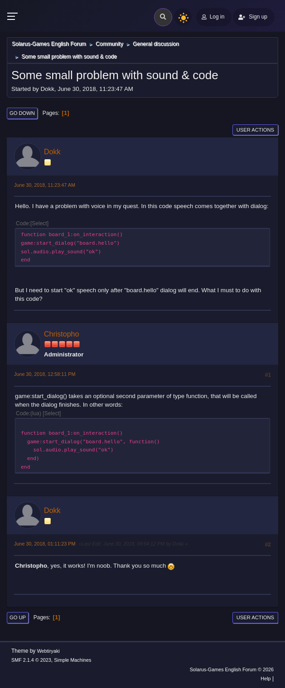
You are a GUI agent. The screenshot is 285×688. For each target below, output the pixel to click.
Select (39, 223)
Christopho (61, 334)
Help (266, 678)
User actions (255, 130)
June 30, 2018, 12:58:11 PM (44, 374)
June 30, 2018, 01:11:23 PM (44, 543)
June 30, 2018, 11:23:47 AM (44, 185)
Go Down (22, 113)
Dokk (52, 152)
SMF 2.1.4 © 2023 (31, 660)
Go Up (18, 617)
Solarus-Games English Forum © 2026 (232, 669)
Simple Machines (72, 660)
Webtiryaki (48, 651)
